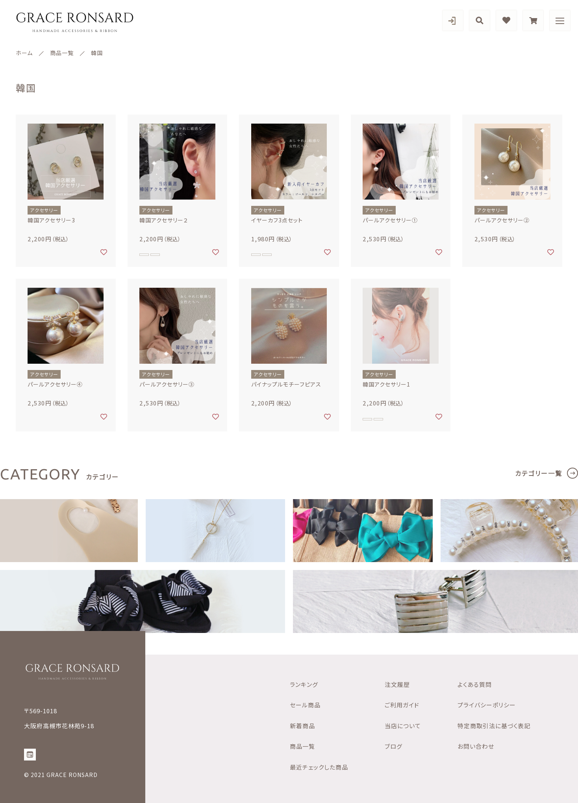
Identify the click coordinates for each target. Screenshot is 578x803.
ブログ (393, 746)
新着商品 (302, 726)
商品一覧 (302, 746)
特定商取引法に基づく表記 (494, 726)
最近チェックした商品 (319, 767)
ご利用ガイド (402, 705)
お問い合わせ (476, 746)
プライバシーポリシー (487, 705)
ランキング (304, 684)
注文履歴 (397, 684)
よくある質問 (475, 684)
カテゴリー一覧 (538, 473)
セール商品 (305, 705)
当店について (403, 726)
